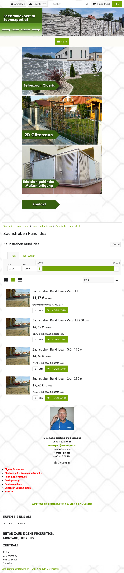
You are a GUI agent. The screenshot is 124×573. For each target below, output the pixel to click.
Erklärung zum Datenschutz (45, 568)
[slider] (39, 268)
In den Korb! (57, 310)
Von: (14, 267)
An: (30, 267)
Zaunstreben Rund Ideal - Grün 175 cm (58, 349)
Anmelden (18, 3)
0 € (117, 3)
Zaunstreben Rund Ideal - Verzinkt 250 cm (60, 320)
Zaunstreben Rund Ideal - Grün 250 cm (58, 378)
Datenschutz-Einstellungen (15, 568)
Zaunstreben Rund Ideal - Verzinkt (55, 291)
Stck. (37, 310)
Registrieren (37, 3)
